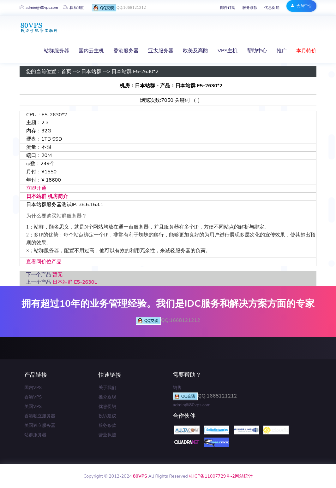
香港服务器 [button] (126, 50)
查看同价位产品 (44, 261)
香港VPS (33, 397)
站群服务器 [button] (56, 50)
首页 (66, 71)
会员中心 (301, 5)
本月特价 (306, 50)
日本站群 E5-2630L (74, 282)
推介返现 (107, 397)
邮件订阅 (227, 7)
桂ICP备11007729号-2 (212, 476)
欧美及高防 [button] (195, 50)
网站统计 (244, 476)
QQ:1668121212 (119, 8)
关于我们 (107, 388)
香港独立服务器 (39, 416)
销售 (177, 388)
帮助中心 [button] (257, 50)
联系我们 (74, 7)
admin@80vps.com (39, 7)
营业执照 (107, 435)
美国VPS (33, 407)
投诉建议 (107, 416)
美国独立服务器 (39, 425)
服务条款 (249, 7)
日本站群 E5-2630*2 (135, 71)
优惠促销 (271, 7)
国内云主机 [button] (91, 50)
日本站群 (91, 71)
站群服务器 (35, 435)
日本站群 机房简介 (47, 196)
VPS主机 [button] (227, 50)
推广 (282, 50)
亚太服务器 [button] (160, 50)
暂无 (57, 274)
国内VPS (33, 388)
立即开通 (36, 188)
